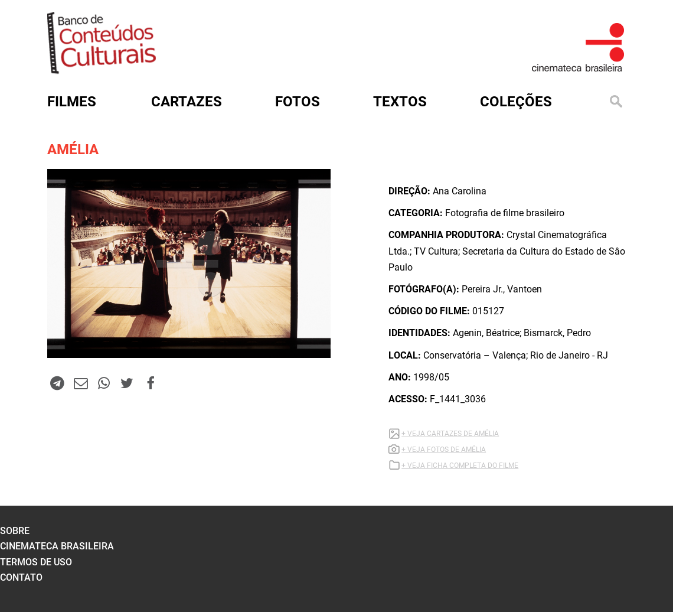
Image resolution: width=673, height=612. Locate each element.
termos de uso (36, 562)
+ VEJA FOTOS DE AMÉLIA (443, 449)
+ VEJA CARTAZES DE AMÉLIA (450, 433)
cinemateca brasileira (57, 546)
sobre (15, 530)
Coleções (516, 101)
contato (21, 577)
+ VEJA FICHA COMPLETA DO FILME (459, 465)
